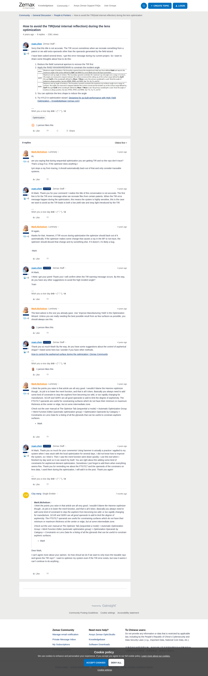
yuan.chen (36, 44)
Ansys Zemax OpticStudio (103, 634)
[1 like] (42, 125)
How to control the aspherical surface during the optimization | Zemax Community (69, 354)
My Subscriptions (61, 645)
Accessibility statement (128, 613)
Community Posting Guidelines (83, 613)
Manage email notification (66, 634)
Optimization (39, 117)
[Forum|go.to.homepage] (27, 6)
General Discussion (42, 15)
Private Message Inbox (64, 639)
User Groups (110, 5)
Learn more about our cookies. (155, 656)
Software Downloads (100, 645)
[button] (160, 6)
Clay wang (36, 493)
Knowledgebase (45, 5)
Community (24, 15)
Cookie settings (108, 613)
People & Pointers (62, 15)
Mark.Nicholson (39, 152)
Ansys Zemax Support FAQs (87, 5)
